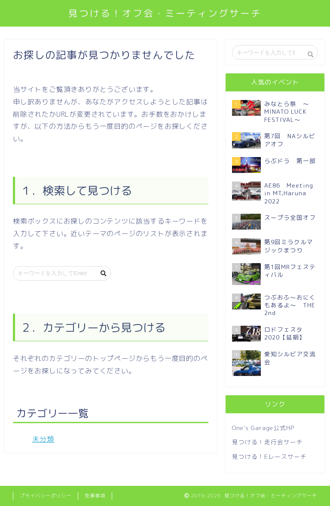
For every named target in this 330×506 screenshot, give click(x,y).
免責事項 (95, 495)
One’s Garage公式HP (263, 428)
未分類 (43, 439)
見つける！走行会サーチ (267, 442)
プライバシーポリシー (45, 495)
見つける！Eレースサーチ (269, 456)
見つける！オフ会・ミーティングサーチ (165, 13)
